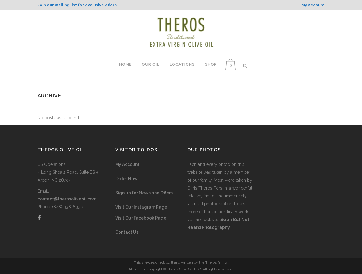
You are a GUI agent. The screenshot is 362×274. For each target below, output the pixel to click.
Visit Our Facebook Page (140, 218)
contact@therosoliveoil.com (67, 198)
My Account (127, 164)
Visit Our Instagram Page (141, 207)
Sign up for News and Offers (144, 192)
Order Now (126, 178)
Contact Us (127, 232)
